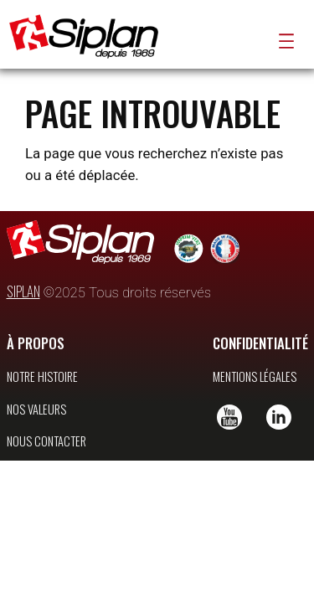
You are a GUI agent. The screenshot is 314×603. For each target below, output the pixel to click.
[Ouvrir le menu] (286, 41)
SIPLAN (23, 314)
